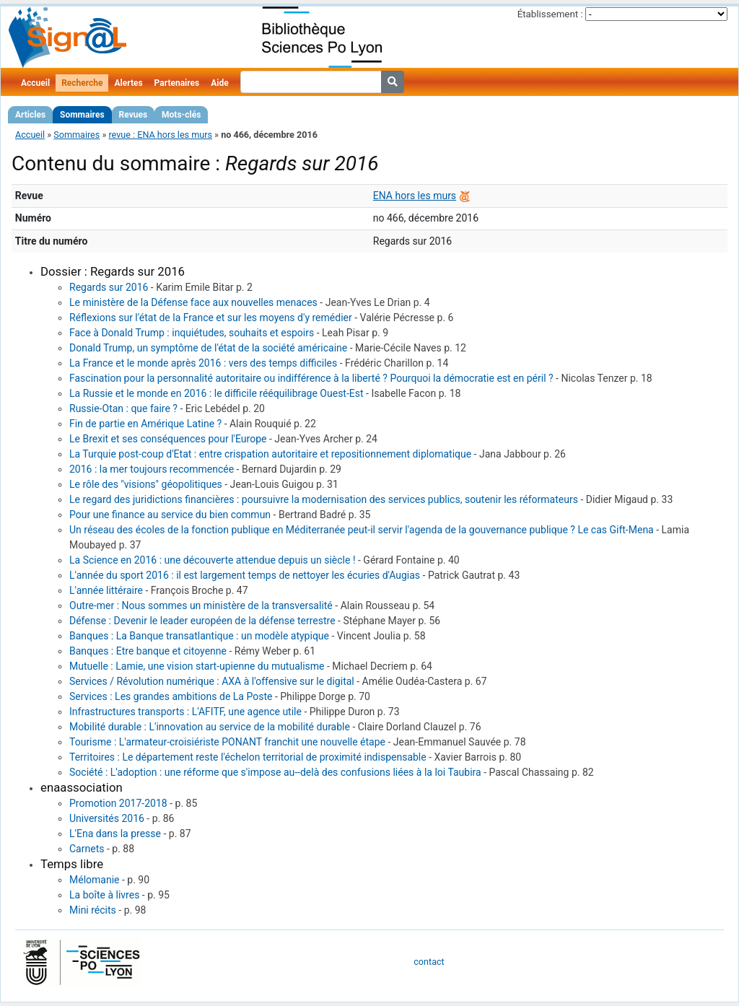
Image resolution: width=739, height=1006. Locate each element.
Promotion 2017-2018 (118, 803)
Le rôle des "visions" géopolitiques (145, 484)
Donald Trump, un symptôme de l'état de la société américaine (208, 348)
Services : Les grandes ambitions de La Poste (170, 696)
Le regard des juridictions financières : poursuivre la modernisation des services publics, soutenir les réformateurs (323, 499)
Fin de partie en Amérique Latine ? (145, 423)
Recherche (81, 83)
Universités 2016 (106, 818)
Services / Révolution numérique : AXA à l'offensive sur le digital (211, 681)
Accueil (35, 83)
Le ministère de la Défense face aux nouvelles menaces (193, 302)
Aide (219, 83)
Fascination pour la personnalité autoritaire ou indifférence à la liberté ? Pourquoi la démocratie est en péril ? (311, 378)
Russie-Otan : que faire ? (123, 408)
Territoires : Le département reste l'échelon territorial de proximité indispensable (248, 757)
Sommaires (82, 115)
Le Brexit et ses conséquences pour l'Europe (167, 439)
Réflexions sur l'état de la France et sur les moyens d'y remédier (210, 317)
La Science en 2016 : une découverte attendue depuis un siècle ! (212, 560)
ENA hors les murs (414, 195)
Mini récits (92, 910)
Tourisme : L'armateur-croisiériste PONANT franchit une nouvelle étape (227, 742)
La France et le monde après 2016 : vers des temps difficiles (203, 363)
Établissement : (550, 14)
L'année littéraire (106, 590)
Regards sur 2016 (108, 287)
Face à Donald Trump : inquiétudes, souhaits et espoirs (191, 332)
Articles (30, 115)
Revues (133, 115)
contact (429, 961)
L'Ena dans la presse (115, 833)
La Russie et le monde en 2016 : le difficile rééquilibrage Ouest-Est (216, 393)
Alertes (128, 83)
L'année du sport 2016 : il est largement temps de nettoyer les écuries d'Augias (244, 575)
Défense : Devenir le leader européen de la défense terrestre (202, 620)
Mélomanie (94, 879)
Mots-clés (181, 115)
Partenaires (177, 83)
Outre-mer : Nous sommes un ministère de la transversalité (201, 605)
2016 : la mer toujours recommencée (151, 469)
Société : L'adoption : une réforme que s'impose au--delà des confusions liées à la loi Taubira (275, 772)
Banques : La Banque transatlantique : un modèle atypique (199, 636)
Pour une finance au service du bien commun (170, 514)
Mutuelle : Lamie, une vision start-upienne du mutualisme (197, 666)
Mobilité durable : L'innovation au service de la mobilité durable (209, 726)
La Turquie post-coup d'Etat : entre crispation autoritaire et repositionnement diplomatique (270, 454)
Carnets (86, 848)
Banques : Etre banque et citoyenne (148, 651)
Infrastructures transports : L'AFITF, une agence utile (185, 711)
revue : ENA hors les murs (160, 134)
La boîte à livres (104, 895)
